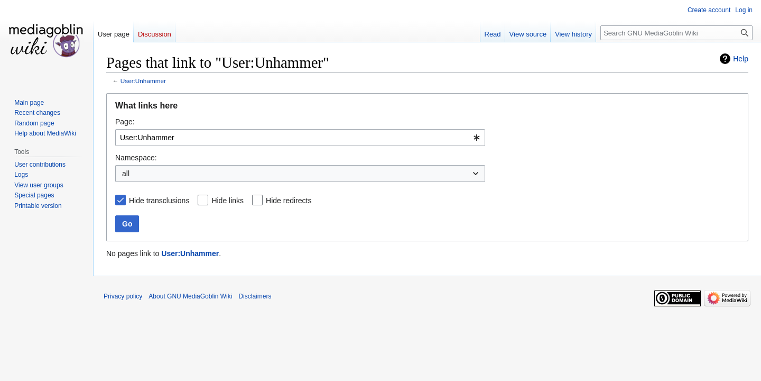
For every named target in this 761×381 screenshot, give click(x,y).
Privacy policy (123, 296)
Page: (125, 121)
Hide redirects (288, 200)
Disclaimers (254, 296)
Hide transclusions (159, 200)
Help (740, 59)
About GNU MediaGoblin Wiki (190, 296)
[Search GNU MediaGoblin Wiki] (676, 32)
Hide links (227, 200)
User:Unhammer (143, 80)
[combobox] (300, 137)
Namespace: (136, 157)
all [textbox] (125, 173)
